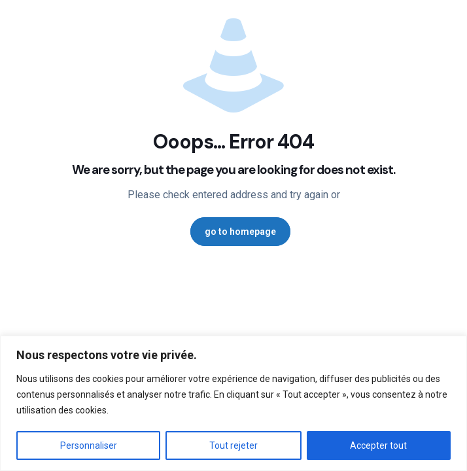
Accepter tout (378, 445)
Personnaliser (88, 445)
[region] (233, 403)
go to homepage (240, 231)
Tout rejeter (233, 445)
